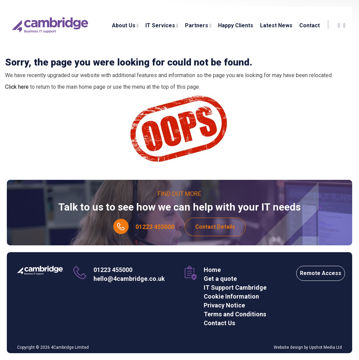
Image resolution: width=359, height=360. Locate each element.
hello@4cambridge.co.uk (129, 278)
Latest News (276, 25)
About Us (125, 25)
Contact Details (215, 227)
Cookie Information (231, 296)
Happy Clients (235, 25)
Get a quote (220, 278)
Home (212, 269)
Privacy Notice (224, 305)
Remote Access (320, 273)
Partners (198, 25)
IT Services (161, 25)
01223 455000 (154, 226)
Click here (17, 87)
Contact (309, 25)
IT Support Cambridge (235, 287)
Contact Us (219, 323)
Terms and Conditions (235, 314)
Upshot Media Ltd (325, 347)
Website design (288, 347)
